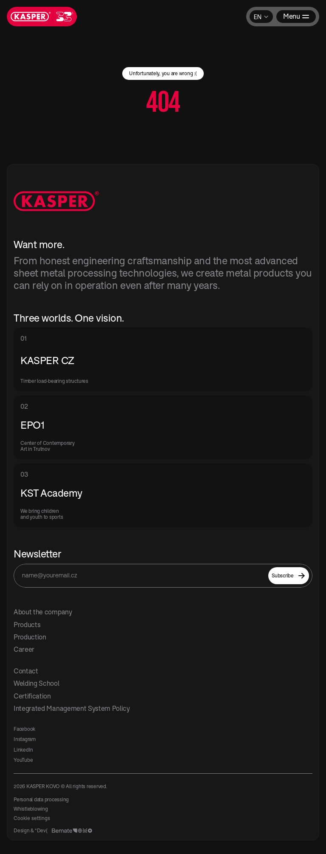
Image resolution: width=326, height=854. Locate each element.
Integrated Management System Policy (72, 708)
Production (30, 637)
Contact (26, 671)
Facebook (24, 729)
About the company (43, 612)
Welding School (36, 683)
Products (27, 624)
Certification (32, 696)
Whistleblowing (31, 809)
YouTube (23, 760)
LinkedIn (23, 750)
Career (24, 649)
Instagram (25, 739)
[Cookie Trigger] (32, 818)
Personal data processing (41, 799)
